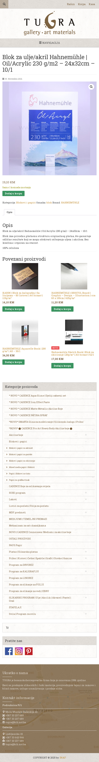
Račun (71, 4)
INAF (63, 757)
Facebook (9, 651)
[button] (91, 87)
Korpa (82, 4)
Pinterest (29, 651)
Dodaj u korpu (13, 193)
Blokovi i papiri (26, 202)
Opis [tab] (9, 212)
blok (49, 202)
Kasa (92, 4)
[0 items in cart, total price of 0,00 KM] (7, 628)
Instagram (19, 651)
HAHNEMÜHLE (70, 202)
